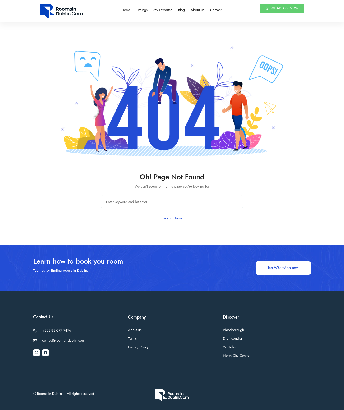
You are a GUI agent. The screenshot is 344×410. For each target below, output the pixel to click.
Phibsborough (233, 330)
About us (197, 10)
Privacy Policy (138, 347)
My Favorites (162, 10)
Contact (216, 10)
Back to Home (172, 218)
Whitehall (230, 347)
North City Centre (236, 355)
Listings (142, 10)
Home (125, 10)
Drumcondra (232, 338)
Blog (181, 10)
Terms (132, 338)
